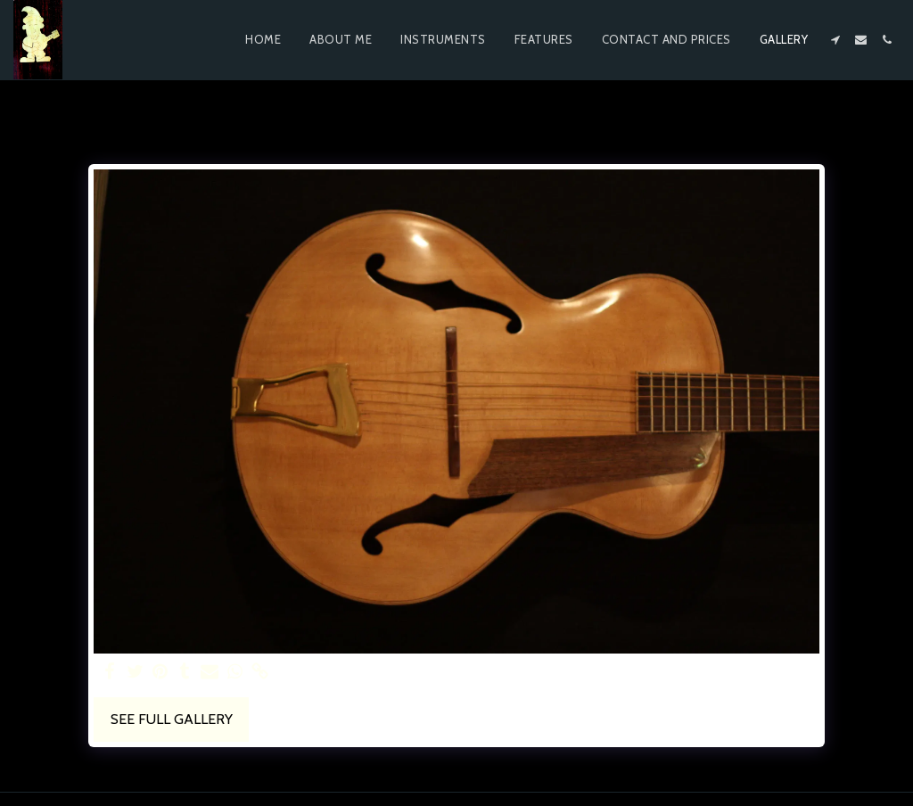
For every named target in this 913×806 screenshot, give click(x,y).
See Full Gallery (172, 719)
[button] (835, 39)
